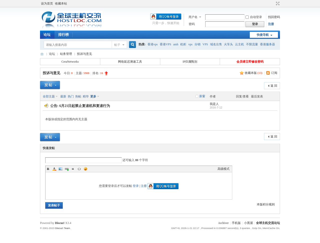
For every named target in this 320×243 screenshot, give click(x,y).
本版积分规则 (266, 204)
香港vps (153, 44)
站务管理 (66, 54)
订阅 (274, 73)
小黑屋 (248, 223)
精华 (86, 96)
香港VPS (165, 44)
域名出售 (216, 44)
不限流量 (252, 44)
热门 (71, 96)
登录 (136, 186)
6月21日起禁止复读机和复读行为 (84, 106)
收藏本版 (253, 73)
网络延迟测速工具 (130, 61)
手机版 (236, 223)
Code (79, 168)
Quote (73, 168)
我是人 (214, 104)
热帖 (78, 96)
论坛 (47, 35)
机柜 (183, 44)
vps (190, 44)
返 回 (273, 85)
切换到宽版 (277, 3)
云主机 (239, 44)
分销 (197, 44)
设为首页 (47, 3)
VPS (205, 44)
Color (54, 168)
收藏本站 (61, 3)
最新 (63, 96)
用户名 (193, 17)
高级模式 (224, 169)
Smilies (85, 168)
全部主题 (49, 96)
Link (66, 168)
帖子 (117, 45)
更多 (93, 96)
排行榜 (63, 35)
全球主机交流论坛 (42, 54)
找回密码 (274, 17)
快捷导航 (263, 35)
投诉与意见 (84, 54)
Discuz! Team (62, 228)
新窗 (202, 96)
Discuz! (59, 223)
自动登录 (254, 17)
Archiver (223, 223)
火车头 (228, 44)
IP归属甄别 (190, 61)
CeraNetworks (70, 61)
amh (175, 44)
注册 (271, 24)
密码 (192, 24)
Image (60, 168)
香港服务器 (267, 44)
